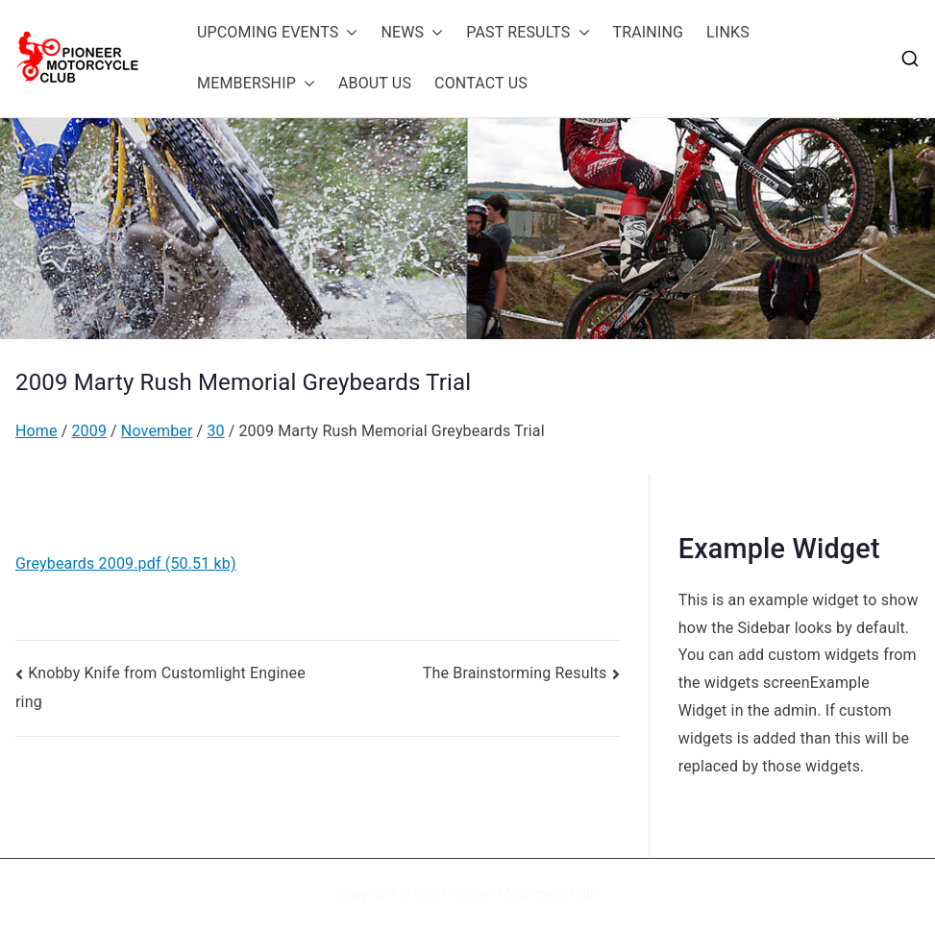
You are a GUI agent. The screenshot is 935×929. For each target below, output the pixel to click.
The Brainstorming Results (515, 673)
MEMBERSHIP (256, 84)
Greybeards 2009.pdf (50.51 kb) (125, 563)
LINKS (728, 32)
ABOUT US (374, 83)
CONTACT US (481, 83)
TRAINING (648, 32)
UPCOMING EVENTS (277, 33)
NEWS (412, 33)
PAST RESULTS (527, 33)
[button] (347, 33)
